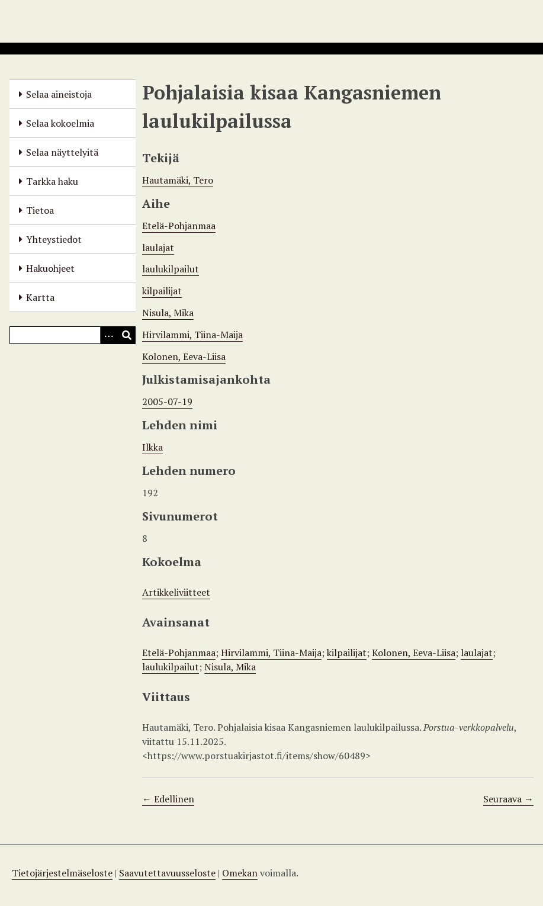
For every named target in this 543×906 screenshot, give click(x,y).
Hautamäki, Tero (177, 180)
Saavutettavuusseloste (167, 872)
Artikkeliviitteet (176, 592)
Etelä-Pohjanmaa (179, 225)
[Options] (109, 335)
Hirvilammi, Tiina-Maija (192, 334)
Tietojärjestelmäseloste (62, 872)
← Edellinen (168, 798)
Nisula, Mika (168, 312)
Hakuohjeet (50, 268)
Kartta (40, 297)
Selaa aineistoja (59, 94)
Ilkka (152, 447)
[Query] (72, 335)
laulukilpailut (170, 268)
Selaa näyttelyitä (62, 152)
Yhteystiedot (54, 239)
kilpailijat (162, 290)
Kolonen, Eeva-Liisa (184, 356)
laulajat (158, 247)
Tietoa (40, 210)
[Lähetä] (127, 335)
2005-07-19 (167, 401)
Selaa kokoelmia (60, 123)
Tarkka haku (52, 181)
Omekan (240, 872)
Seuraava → (508, 798)
